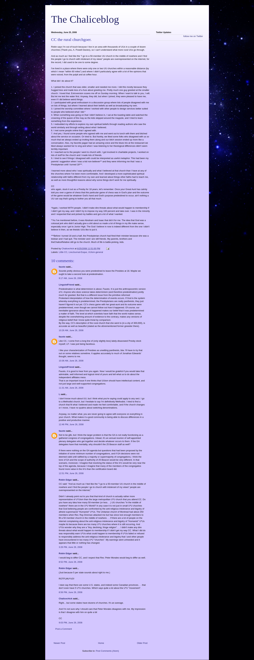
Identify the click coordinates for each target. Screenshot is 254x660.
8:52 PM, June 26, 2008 (70, 562)
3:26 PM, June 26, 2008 (70, 547)
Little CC (63, 252)
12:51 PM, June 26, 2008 (71, 473)
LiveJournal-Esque (78, 252)
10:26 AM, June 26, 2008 (71, 330)
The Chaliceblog (85, 19)
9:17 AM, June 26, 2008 (70, 278)
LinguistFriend (66, 284)
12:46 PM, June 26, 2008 (71, 424)
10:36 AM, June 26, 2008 (71, 360)
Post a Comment (63, 629)
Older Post (142, 643)
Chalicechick (65, 598)
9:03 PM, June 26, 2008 (70, 622)
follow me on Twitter (193, 36)
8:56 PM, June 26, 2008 (70, 592)
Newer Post (59, 643)
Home (101, 643)
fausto (62, 266)
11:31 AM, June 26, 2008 (71, 387)
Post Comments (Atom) (107, 651)
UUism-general (95, 252)
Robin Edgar (65, 480)
